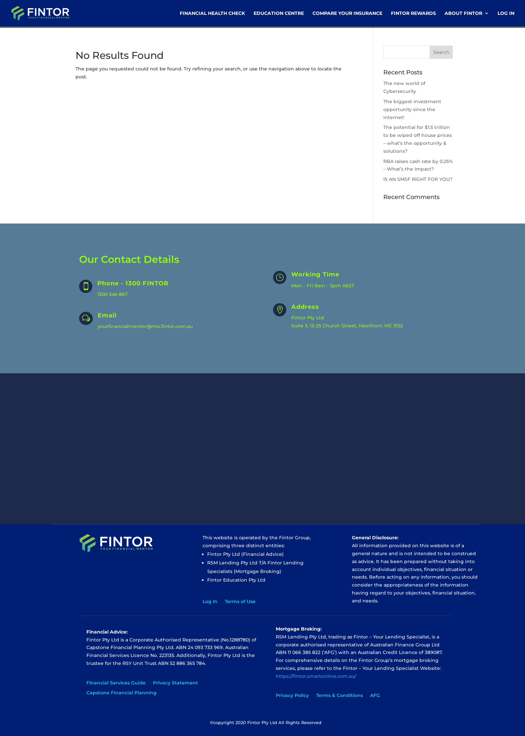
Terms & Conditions (339, 695)
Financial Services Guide (116, 683)
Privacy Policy (292, 695)
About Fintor (463, 13)
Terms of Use (240, 601)
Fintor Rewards (413, 13)
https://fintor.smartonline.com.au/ (316, 676)
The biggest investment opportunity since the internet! (412, 109)
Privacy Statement (175, 683)
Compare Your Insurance (347, 13)
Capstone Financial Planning (121, 693)
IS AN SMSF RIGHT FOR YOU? (418, 179)
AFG (375, 695)
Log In (506, 13)
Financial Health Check (212, 13)
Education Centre (279, 13)
